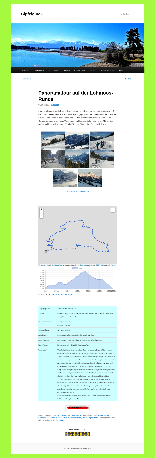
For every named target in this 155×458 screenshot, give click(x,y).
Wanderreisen (79, 70)
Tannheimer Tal (64, 418)
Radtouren (93, 70)
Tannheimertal (75, 418)
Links (121, 70)
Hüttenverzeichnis (108, 70)
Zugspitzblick (93, 418)
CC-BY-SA (99, 265)
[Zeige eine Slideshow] (77, 192)
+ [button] (41, 209)
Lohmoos (42, 418)
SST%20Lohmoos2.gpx (62, 294)
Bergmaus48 (61, 415)
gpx (108, 415)
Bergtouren (39, 70)
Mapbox (113, 265)
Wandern (66, 70)
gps (105, 415)
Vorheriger (26, 79)
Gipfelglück (32, 14)
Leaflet (43, 265)
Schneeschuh (53, 70)
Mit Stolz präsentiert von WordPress (77, 449)
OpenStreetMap (57, 265)
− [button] (41, 212)
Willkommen (26, 70)
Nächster (129, 79)
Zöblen (84, 418)
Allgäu (100, 415)
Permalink (60, 420)
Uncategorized (76, 415)
